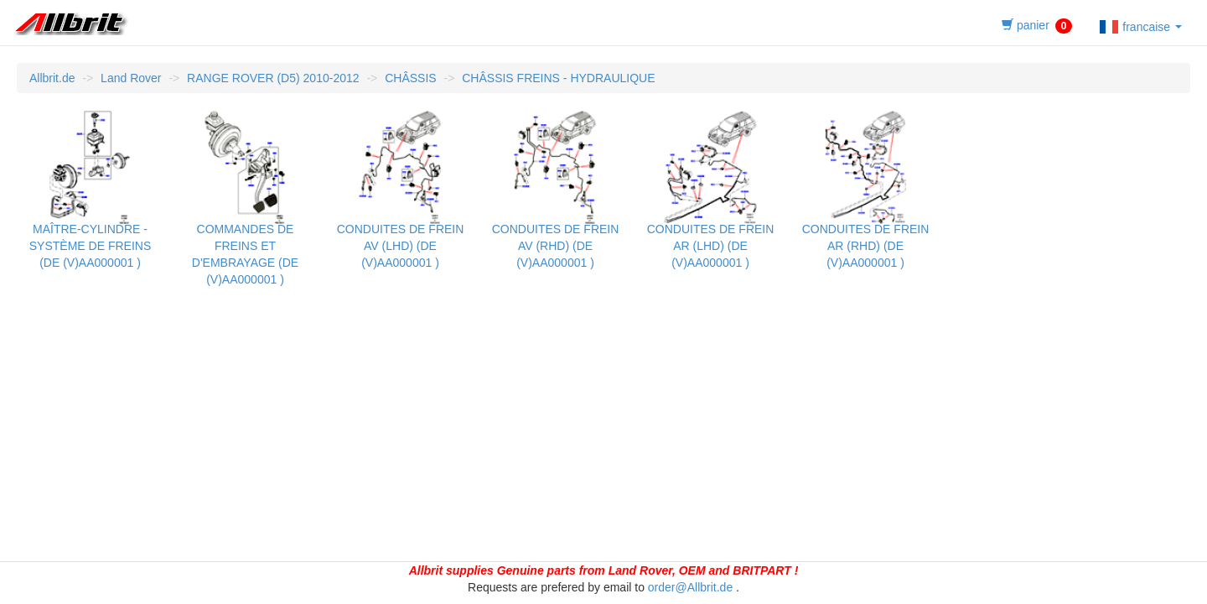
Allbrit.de (52, 78)
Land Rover (131, 78)
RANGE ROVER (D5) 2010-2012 (273, 78)
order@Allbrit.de (690, 587)
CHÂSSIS (410, 78)
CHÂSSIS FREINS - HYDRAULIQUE (558, 78)
